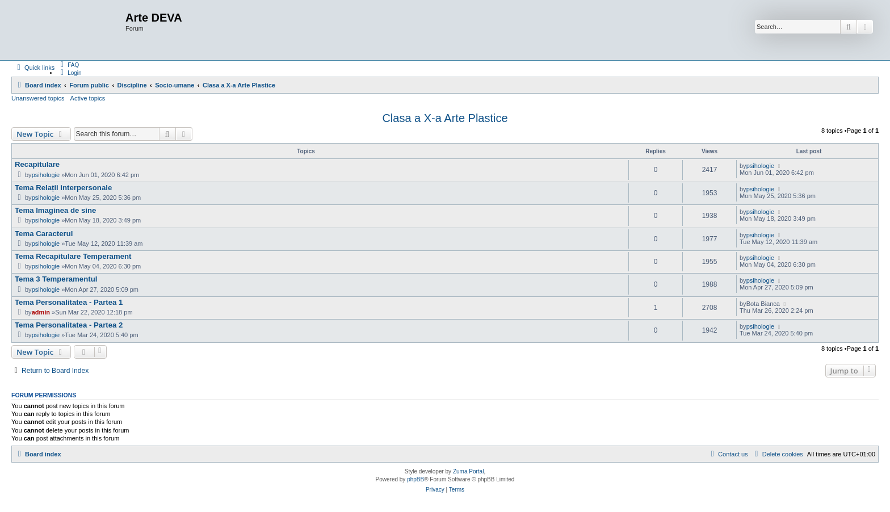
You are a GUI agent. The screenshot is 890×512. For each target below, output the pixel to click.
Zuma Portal (468, 471)
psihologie (46, 174)
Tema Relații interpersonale (63, 187)
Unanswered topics (38, 98)
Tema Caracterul (44, 233)
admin (41, 312)
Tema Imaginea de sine (55, 210)
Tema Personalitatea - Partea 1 (69, 302)
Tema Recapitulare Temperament (73, 256)
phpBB (415, 479)
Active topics (88, 98)
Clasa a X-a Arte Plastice (444, 118)
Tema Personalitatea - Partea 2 (69, 325)
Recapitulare (37, 164)
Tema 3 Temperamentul (56, 279)
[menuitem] (68, 65)
